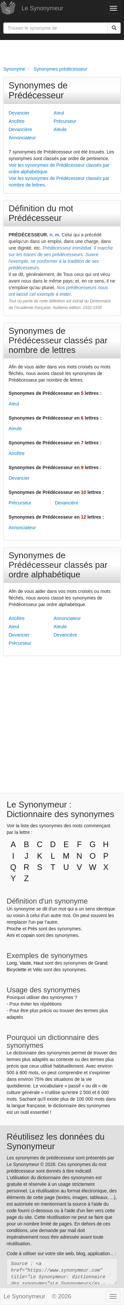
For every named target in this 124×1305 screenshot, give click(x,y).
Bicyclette (16, 969)
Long (12, 963)
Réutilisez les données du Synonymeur (55, 1141)
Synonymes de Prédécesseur (38, 90)
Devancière (20, 129)
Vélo (37, 969)
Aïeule (60, 129)
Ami (11, 935)
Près (32, 928)
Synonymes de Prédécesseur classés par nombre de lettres (58, 340)
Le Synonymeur (42, 8)
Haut (38, 963)
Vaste (25, 963)
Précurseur (65, 121)
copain (28, 935)
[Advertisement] (62, 51)
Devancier (19, 113)
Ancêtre (16, 121)
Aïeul (59, 113)
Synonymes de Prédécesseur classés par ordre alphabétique (58, 564)
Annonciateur (22, 137)
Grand (101, 963)
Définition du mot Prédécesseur (41, 213)
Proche (14, 928)
